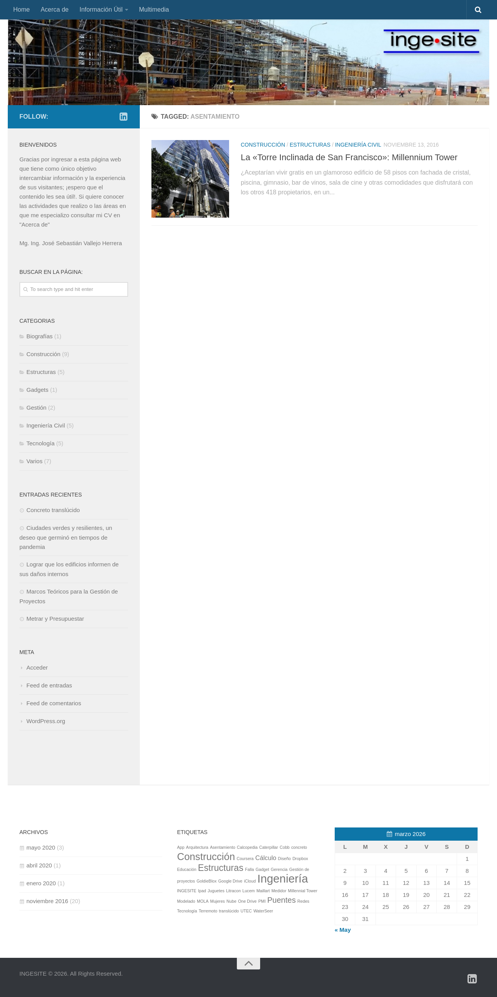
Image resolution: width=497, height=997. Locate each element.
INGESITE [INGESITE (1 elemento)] (186, 890)
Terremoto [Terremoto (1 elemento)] (208, 911)
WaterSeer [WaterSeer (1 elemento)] (263, 911)
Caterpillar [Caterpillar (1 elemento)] (268, 847)
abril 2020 (39, 865)
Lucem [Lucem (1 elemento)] (248, 890)
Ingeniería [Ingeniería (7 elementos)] (282, 878)
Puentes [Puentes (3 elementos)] (281, 900)
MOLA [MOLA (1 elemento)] (203, 901)
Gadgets (37, 389)
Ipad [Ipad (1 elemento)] (202, 890)
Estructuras (310, 145)
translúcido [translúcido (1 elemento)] (229, 911)
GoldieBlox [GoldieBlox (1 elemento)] (206, 881)
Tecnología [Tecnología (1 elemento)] (187, 911)
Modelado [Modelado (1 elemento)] (186, 901)
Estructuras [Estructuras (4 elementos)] (220, 868)
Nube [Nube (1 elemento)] (231, 901)
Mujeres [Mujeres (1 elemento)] (217, 901)
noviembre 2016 (47, 901)
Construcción (263, 145)
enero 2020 (41, 883)
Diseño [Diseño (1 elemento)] (284, 858)
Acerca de (55, 9)
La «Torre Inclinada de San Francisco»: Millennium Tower (349, 157)
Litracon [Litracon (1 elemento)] (233, 890)
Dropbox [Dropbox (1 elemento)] (300, 858)
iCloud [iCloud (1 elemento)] (249, 881)
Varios (34, 461)
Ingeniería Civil (358, 145)
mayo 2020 (40, 847)
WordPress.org (45, 721)
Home (21, 9)
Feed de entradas (49, 685)
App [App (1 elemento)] (180, 847)
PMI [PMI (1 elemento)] (262, 901)
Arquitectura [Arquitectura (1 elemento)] (197, 847)
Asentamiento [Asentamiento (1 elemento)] (222, 847)
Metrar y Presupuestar (55, 618)
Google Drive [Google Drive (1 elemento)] (230, 881)
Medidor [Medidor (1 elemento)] (279, 890)
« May (343, 929)
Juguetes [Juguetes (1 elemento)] (216, 890)
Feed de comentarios (53, 703)
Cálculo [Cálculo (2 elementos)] (265, 857)
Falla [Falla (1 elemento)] (249, 869)
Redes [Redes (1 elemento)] (303, 901)
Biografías (39, 336)
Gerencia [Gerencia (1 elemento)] (279, 869)
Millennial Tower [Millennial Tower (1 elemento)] (303, 890)
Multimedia (154, 9)
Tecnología (40, 443)
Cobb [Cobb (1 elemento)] (284, 847)
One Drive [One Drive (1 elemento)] (247, 901)
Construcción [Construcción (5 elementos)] (206, 856)
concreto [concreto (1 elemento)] (299, 847)
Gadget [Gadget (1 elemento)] (262, 869)
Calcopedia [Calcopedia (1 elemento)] (247, 847)
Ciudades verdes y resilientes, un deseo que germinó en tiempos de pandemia (65, 537)
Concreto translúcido (53, 510)
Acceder (37, 667)
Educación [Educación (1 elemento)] (186, 869)
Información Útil (101, 9)
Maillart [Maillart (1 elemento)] (262, 890)
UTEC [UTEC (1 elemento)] (246, 911)
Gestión (36, 407)
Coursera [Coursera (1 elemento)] (245, 858)
